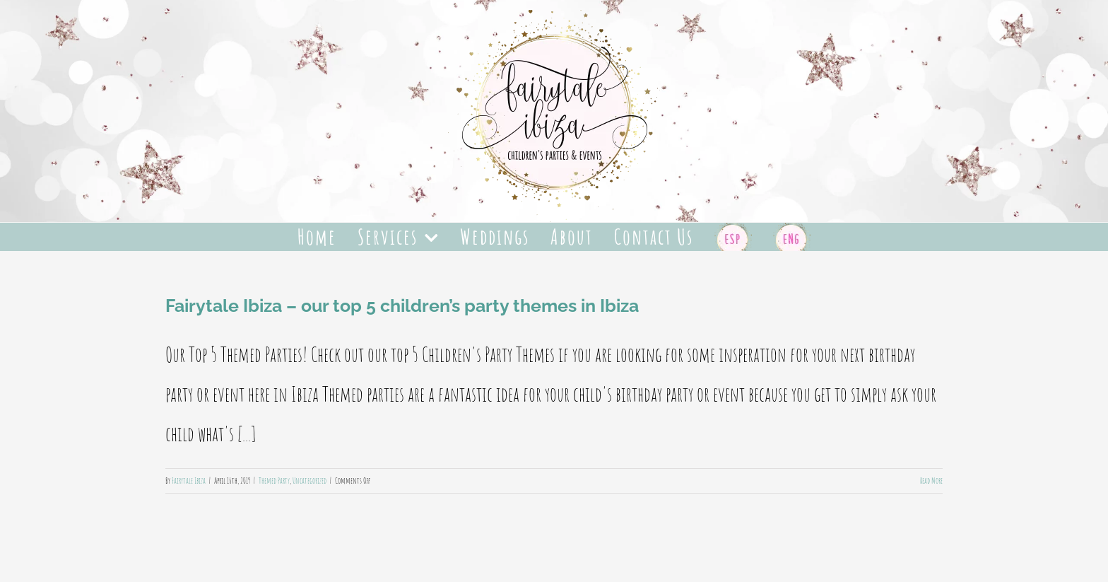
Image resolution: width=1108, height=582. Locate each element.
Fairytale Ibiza (189, 480)
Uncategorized (309, 480)
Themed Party (274, 480)
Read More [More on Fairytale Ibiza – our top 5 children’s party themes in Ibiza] (931, 480)
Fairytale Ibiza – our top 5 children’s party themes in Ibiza (402, 305)
